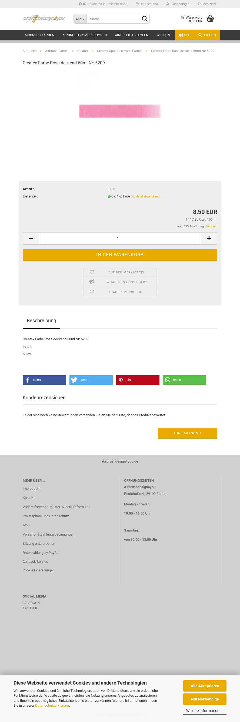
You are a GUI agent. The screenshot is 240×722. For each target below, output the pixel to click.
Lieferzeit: (31, 196)
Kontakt (29, 498)
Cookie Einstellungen (39, 570)
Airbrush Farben (39, 35)
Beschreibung (41, 320)
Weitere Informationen (205, 711)
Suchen (207, 35)
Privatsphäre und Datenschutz (46, 516)
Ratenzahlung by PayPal (41, 553)
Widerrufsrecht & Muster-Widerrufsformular (56, 507)
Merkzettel (207, 4)
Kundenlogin (177, 4)
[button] (44, 380)
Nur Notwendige (205, 699)
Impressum (31, 489)
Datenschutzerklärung (52, 705)
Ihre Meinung (187, 433)
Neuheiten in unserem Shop (103, 4)
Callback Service (35, 562)
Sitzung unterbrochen (39, 544)
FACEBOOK (31, 603)
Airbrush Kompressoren (84, 35)
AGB (26, 525)
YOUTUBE (30, 608)
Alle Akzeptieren (205, 686)
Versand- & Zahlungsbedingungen (48, 534)
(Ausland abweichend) (146, 196)
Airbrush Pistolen (131, 35)
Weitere (163, 35)
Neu (184, 35)
